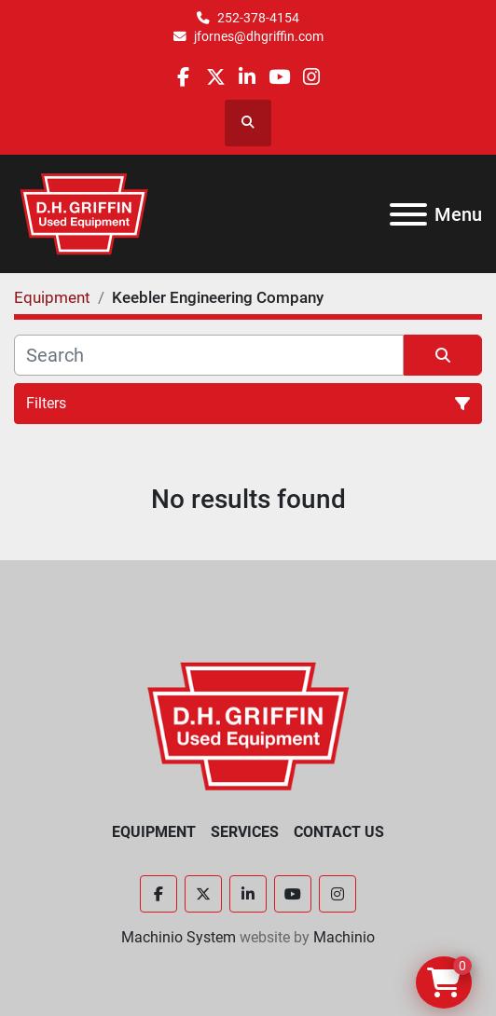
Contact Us (339, 832)
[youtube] (279, 77)
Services (245, 832)
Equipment (154, 832)
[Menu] (408, 214)
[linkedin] (247, 77)
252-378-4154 (258, 17)
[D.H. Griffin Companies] (248, 725)
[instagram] (311, 77)
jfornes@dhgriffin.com (259, 36)
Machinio (344, 937)
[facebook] (183, 77)
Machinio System (178, 937)
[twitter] (215, 77)
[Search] (209, 355)
